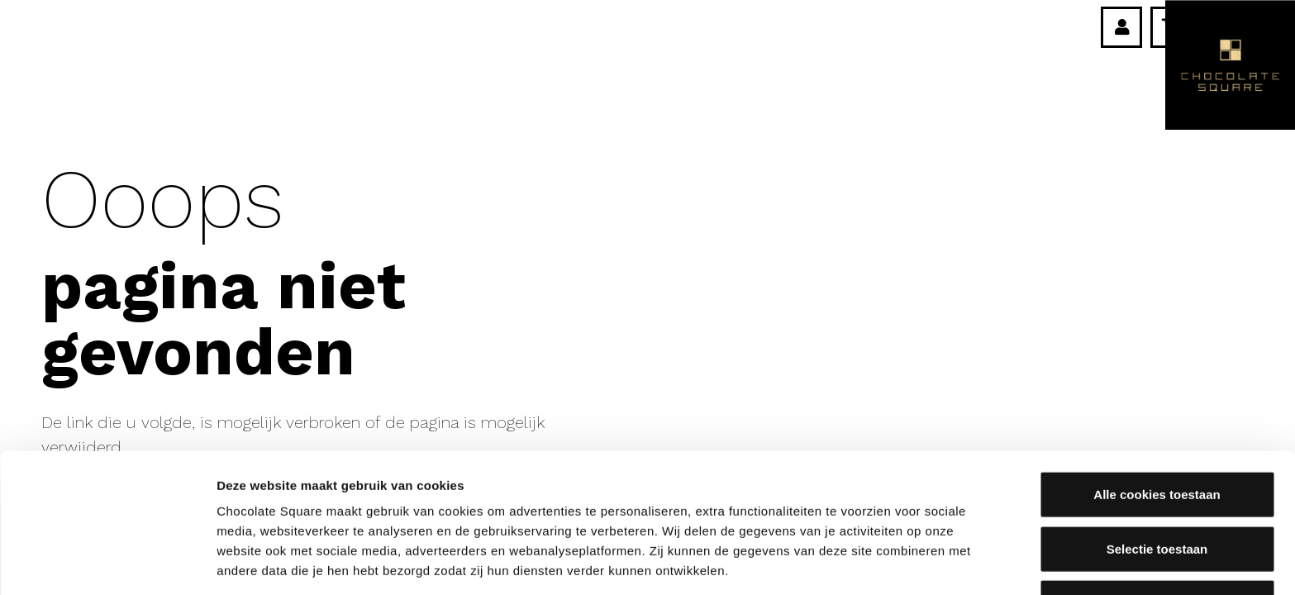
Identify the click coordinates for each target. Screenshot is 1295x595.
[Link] (1122, 27)
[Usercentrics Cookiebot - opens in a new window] (107, 562)
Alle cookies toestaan (1156, 356)
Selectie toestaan (1157, 409)
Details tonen (893, 562)
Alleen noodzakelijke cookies (1157, 464)
